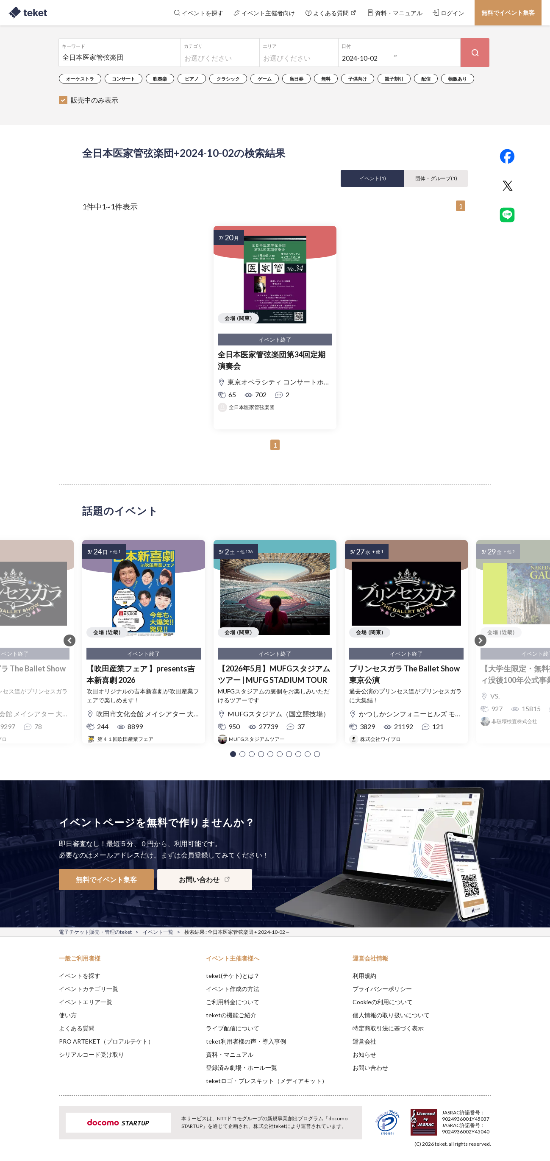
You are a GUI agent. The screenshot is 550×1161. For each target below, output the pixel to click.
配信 (426, 78)
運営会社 (364, 1041)
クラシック (228, 78)
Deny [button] (443, 1119)
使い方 (68, 1015)
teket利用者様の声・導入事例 (246, 1041)
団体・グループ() (436, 178)
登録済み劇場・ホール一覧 (241, 1067)
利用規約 (364, 975)
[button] (233, 754)
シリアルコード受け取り (91, 1054)
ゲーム (265, 78)
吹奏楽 (160, 78)
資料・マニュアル (229, 1054)
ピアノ (192, 78)
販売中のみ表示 (94, 100)
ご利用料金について (232, 1001)
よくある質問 (76, 1028)
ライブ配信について (232, 1028)
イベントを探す (79, 975)
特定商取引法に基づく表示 (388, 1028)
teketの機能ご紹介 (231, 1015)
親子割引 (394, 78)
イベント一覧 (158, 932)
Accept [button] (486, 1118)
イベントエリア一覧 (85, 1001)
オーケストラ (80, 78)
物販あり (457, 78)
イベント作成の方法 (232, 988)
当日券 (296, 78)
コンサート (123, 78)
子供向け (357, 78)
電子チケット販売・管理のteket (95, 932)
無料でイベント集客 (508, 12)
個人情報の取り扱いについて (391, 1015)
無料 (326, 78)
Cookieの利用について (383, 1001)
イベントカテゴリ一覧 (88, 988)
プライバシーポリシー (382, 988)
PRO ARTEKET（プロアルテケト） (106, 1041)
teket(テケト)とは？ (233, 975)
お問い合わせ (370, 1067)
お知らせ (364, 1054)
